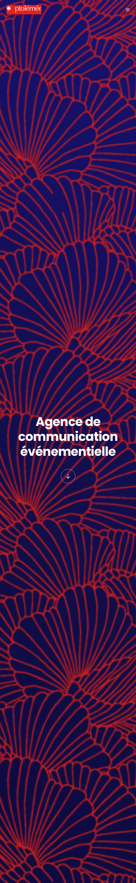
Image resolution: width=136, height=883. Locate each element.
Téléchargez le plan (27, 796)
